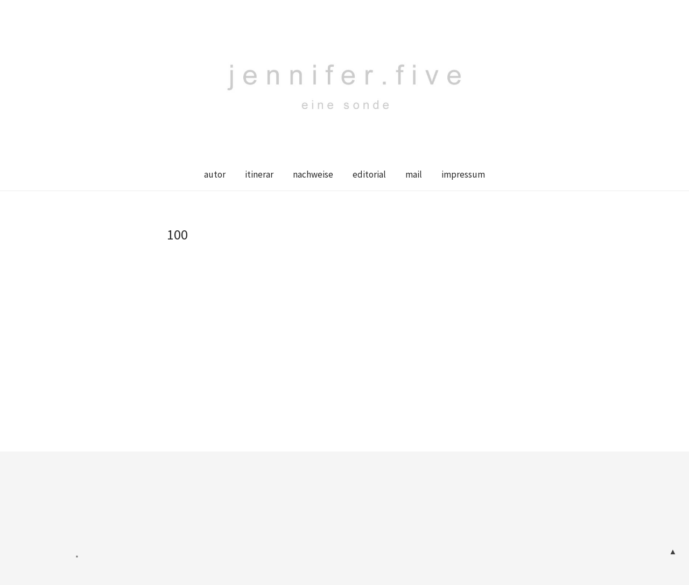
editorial (369, 174)
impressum (463, 174)
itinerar (259, 174)
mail (413, 174)
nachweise (313, 174)
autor (215, 174)
